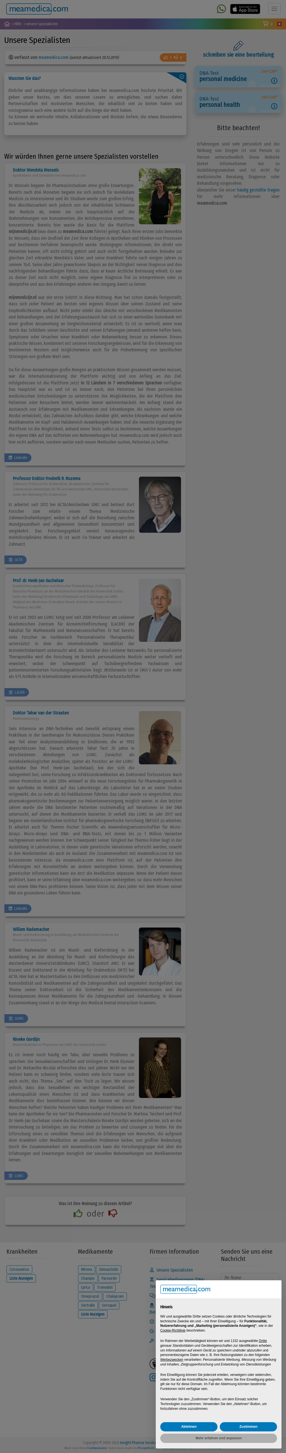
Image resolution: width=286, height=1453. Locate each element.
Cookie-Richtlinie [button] (173, 1330)
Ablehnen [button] (189, 1427)
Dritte (263, 1341)
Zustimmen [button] (248, 1427)
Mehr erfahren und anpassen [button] (219, 1438)
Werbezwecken (171, 1360)
